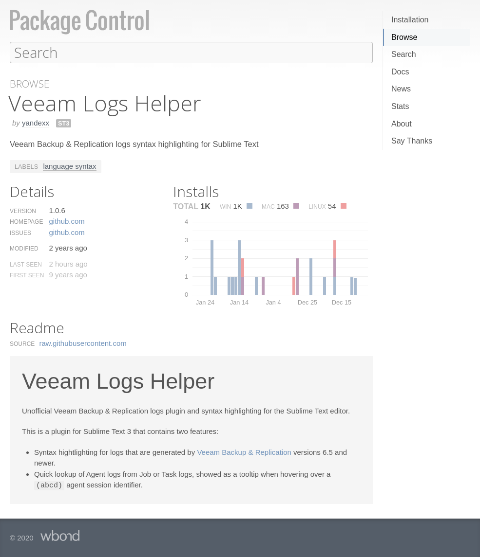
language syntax (69, 166)
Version (23, 210)
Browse (404, 37)
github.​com (66, 220)
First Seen (27, 274)
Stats (400, 106)
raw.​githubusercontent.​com (83, 343)
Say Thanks (411, 141)
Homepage (26, 221)
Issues (20, 232)
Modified (24, 248)
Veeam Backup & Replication (244, 452)
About (401, 124)
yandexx (35, 122)
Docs (400, 72)
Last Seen (26, 264)
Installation (410, 20)
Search (403, 54)
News (401, 89)
